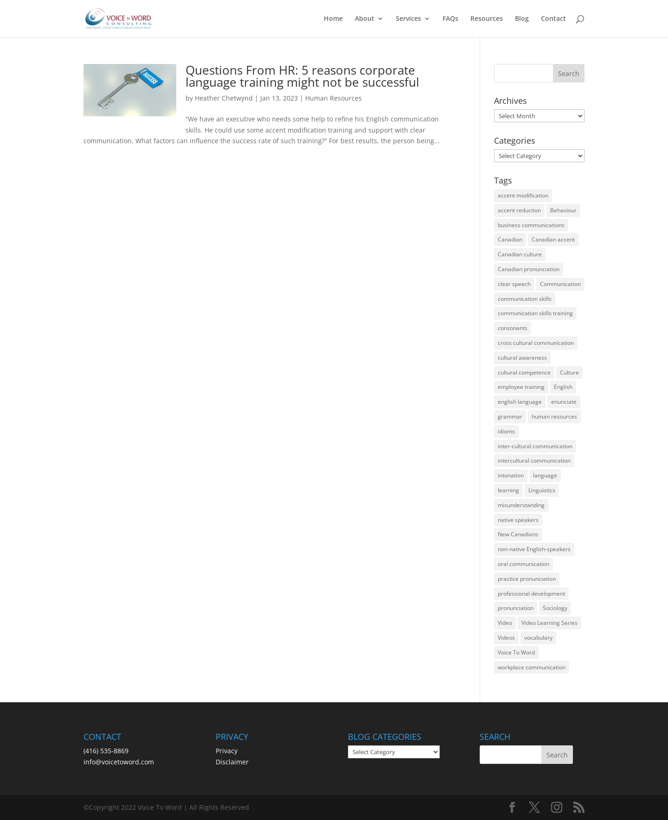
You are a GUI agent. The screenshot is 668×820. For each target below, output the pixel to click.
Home (333, 19)
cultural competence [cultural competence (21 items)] (524, 372)
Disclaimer (232, 761)
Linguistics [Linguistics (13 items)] (541, 490)
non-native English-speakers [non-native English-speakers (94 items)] (534, 549)
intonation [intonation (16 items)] (511, 475)
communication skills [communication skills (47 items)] (525, 299)
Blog (522, 19)
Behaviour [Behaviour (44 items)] (563, 210)
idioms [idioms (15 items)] (506, 431)
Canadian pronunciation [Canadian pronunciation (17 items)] (528, 269)
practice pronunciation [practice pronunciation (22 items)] (527, 579)
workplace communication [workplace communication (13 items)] (531, 667)
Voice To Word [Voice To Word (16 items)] (516, 652)
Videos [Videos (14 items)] (506, 638)
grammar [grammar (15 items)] (510, 416)
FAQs (450, 19)
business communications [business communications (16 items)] (531, 225)
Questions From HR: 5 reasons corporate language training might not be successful (302, 76)
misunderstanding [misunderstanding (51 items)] (521, 505)
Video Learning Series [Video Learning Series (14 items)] (549, 623)
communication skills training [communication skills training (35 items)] (535, 313)
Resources (486, 19)
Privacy (227, 750)
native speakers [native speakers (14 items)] (518, 520)
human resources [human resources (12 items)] (554, 416)
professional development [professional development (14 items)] (531, 594)
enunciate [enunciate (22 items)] (564, 402)
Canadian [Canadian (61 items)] (510, 239)
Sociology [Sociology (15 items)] (555, 608)
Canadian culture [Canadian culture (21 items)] (520, 254)
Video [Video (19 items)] (505, 623)
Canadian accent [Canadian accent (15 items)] (553, 239)
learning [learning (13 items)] (508, 490)
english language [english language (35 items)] (520, 402)
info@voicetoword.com (119, 761)
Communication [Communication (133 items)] (560, 284)
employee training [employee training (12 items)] (521, 387)
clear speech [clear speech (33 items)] (514, 284)
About (364, 19)
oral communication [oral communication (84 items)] (523, 564)
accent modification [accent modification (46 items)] (523, 195)
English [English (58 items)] (563, 387)
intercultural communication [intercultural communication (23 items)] (534, 460)
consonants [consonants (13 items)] (512, 328)
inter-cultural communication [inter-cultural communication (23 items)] (535, 446)
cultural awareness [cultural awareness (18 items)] (522, 358)
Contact (553, 19)
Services (408, 19)
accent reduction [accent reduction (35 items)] (519, 210)
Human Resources (333, 98)
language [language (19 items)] (545, 475)
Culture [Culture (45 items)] (569, 372)
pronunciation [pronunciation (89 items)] (515, 608)
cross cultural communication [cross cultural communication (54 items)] (536, 343)
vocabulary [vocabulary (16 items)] (538, 638)
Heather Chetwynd (224, 98)
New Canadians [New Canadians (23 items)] (518, 534)
